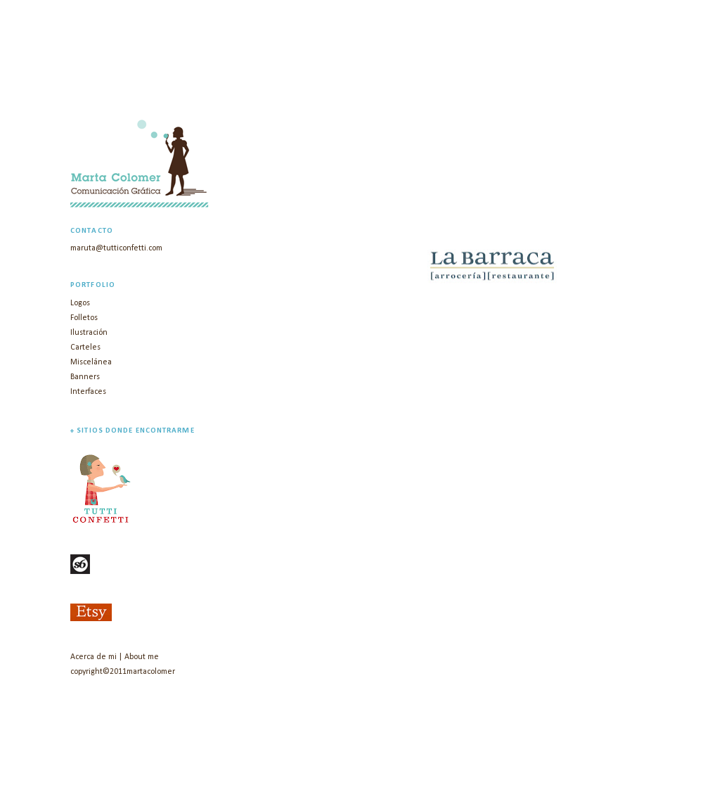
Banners (85, 377)
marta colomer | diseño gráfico (241, 84)
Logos (80, 303)
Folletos (84, 318)
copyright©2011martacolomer (122, 672)
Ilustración (89, 333)
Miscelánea (91, 362)
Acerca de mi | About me (114, 657)
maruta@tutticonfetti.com (116, 248)
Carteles (85, 347)
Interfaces (88, 392)
